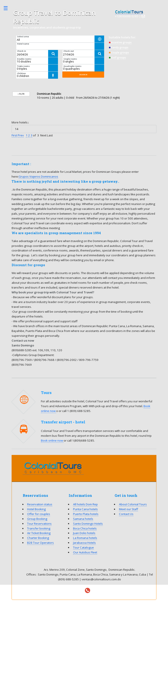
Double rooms (24, 58)
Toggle (8, 8)
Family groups (118, 47)
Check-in (21, 51)
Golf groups (117, 57)
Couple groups (118, 52)
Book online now (52, 440)
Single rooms (70, 58)
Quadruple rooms (72, 66)
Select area (23, 36)
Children (21, 73)
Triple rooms (23, 66)
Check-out (68, 51)
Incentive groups (120, 42)
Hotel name (23, 43)
